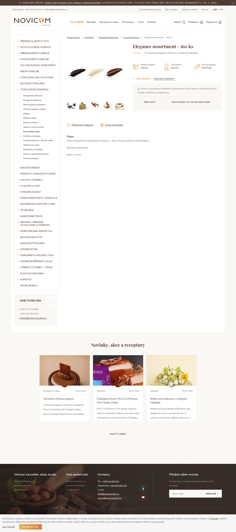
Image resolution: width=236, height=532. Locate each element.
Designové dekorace (32, 95)
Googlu (214, 518)
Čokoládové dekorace (34, 89)
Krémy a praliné (29, 71)
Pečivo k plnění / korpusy (35, 47)
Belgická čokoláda (32, 83)
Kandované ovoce (31, 216)
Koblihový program (32, 243)
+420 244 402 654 (110, 481)
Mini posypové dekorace (34, 104)
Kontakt (152, 21)
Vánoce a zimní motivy (33, 127)
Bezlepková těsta (31, 237)
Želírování (26, 210)
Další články (118, 434)
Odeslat (211, 493)
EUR (221, 9)
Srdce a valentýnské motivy (36, 154)
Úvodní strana (73, 37)
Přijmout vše (30, 527)
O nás (141, 21)
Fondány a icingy (30, 191)
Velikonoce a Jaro (31, 145)
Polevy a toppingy (31, 179)
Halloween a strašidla (33, 149)
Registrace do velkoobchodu (191, 102)
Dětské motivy (30, 118)
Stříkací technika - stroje (36, 267)
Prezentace (128, 21)
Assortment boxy (31, 131)
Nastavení (8, 527)
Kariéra (205, 9)
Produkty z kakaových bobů (38, 173)
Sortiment (89, 37)
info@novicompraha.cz (108, 494)
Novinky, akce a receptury (118, 345)
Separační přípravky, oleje (36, 261)
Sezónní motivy (30, 122)
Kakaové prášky (30, 167)
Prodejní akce (29, 285)
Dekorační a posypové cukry (37, 203)
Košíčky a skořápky (31, 136)
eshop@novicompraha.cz (56, 9)
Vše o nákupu (171, 9)
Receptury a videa (109, 21)
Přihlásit (150, 102)
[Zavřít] (232, 3)
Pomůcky (26, 279)
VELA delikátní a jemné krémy (38, 65)
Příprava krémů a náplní (34, 53)
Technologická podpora (150, 9)
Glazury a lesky (30, 185)
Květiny (26, 113)
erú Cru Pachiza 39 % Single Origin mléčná (74, 2)
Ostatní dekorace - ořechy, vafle (38, 140)
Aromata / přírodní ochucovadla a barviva (35, 223)
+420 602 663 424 (118, 485)
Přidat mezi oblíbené (82, 125)
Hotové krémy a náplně (34, 59)
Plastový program (31, 273)
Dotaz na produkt (114, 125)
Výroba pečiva (28, 249)
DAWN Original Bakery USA (36, 230)
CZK (215, 9)
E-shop (79, 21)
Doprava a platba (189, 9)
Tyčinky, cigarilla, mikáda (34, 109)
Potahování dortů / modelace (39, 197)
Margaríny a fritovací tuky (37, 255)
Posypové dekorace (32, 100)
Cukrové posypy (30, 158)
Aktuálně (91, 21)
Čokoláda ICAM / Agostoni (36, 77)
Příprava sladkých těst (34, 41)
